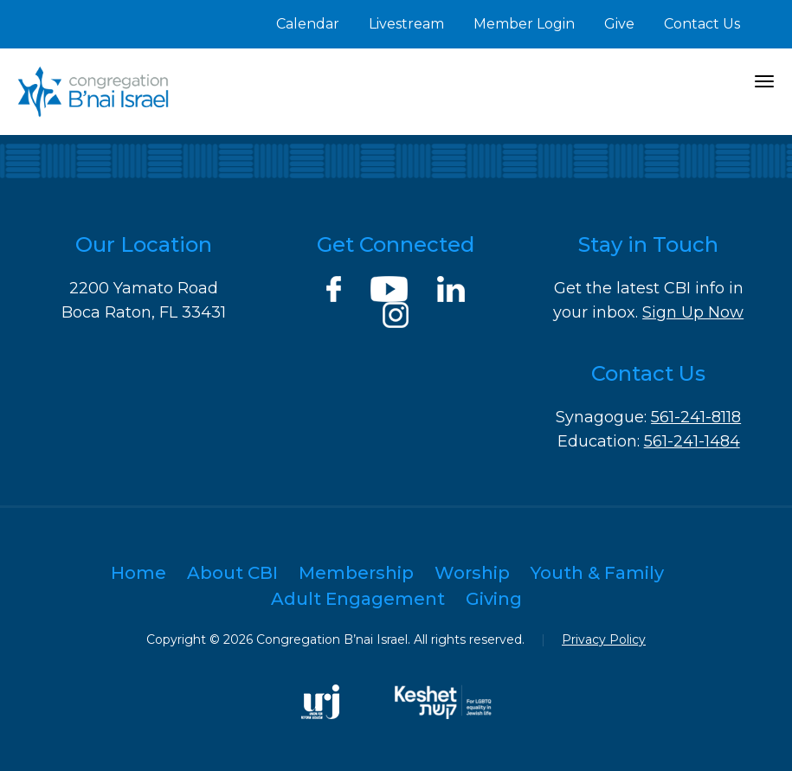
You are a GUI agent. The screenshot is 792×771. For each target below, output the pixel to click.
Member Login (524, 24)
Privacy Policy (604, 639)
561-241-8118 (696, 417)
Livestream (406, 24)
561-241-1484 (692, 441)
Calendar (307, 24)
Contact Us (702, 24)
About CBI (232, 572)
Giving (494, 598)
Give (619, 24)
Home (138, 572)
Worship (472, 572)
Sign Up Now (693, 312)
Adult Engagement (358, 598)
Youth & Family (597, 572)
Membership (356, 572)
